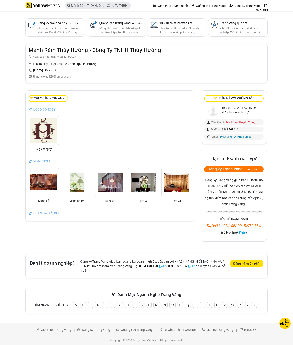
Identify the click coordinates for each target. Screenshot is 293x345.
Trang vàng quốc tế (234, 23)
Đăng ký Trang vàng (245, 5)
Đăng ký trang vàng (57, 23)
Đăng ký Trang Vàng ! (233, 168)
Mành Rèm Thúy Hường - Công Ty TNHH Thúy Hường (97, 6)
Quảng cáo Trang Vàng (137, 330)
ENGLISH (250, 330)
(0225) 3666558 (45, 70)
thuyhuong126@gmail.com (52, 76)
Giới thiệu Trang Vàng (56, 330)
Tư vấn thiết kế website (175, 23)
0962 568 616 (230, 129)
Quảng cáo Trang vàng (209, 5)
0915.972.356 (249, 225)
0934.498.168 (223, 225)
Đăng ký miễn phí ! (246, 263)
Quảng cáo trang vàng (120, 23)
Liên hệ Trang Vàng (219, 330)
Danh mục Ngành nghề (170, 5)
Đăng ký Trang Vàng (96, 330)
